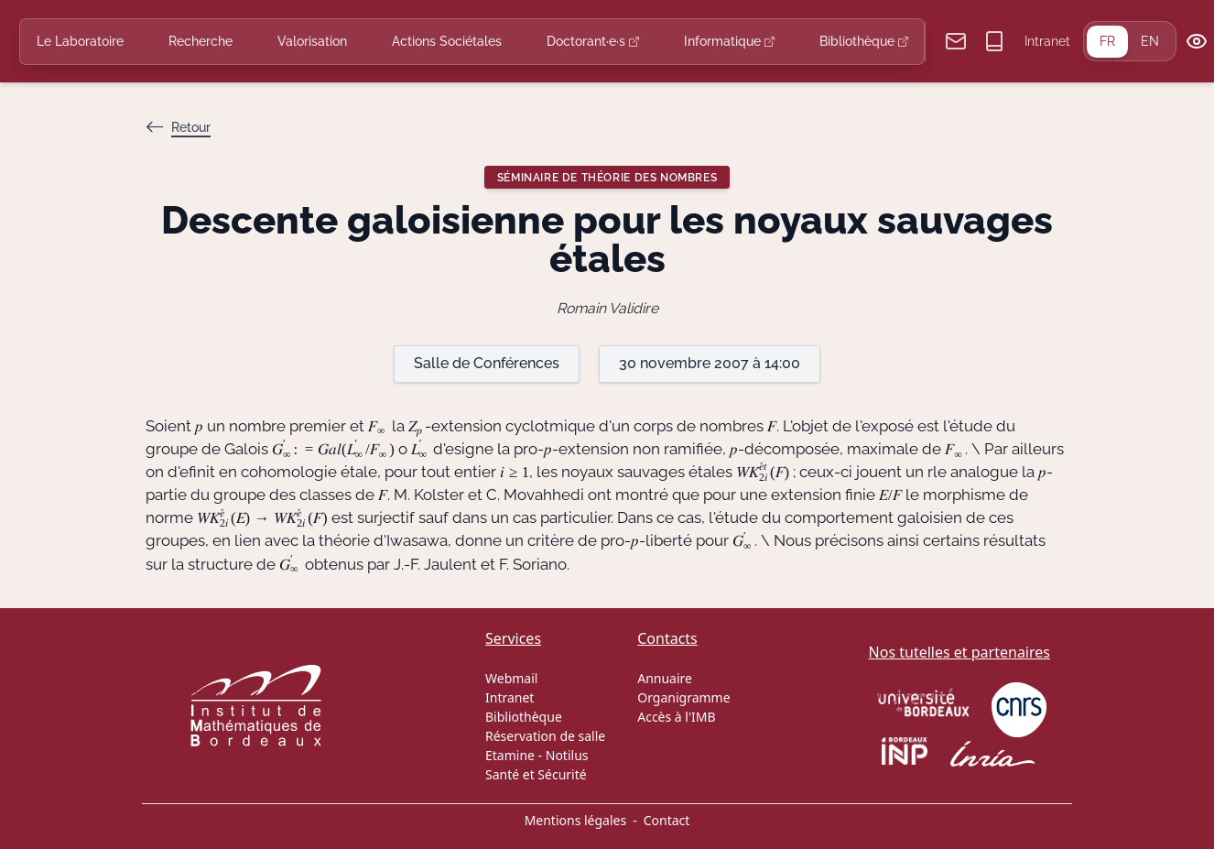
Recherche (200, 41)
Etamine (510, 755)
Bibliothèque (863, 41)
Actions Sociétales (447, 41)
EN (1150, 41)
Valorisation (312, 41)
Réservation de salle (545, 736)
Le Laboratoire (80, 41)
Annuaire (664, 678)
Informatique (729, 41)
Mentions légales (576, 820)
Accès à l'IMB (676, 716)
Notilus (567, 755)
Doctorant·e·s (593, 41)
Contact (667, 820)
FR (1107, 41)
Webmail (511, 678)
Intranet (1047, 41)
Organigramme (683, 697)
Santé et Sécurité (536, 774)
